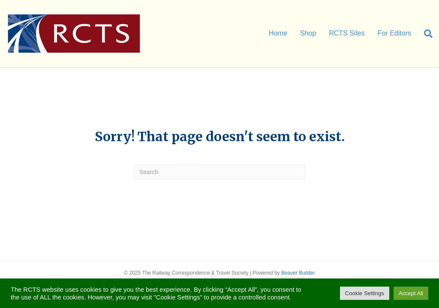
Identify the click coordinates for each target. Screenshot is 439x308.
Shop (308, 33)
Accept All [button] (411, 293)
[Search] (425, 34)
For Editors (394, 33)
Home (278, 33)
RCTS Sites (347, 33)
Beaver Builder (298, 273)
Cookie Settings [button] (364, 293)
